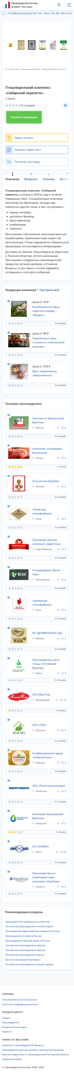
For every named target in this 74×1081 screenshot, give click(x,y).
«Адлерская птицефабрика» (42, 603)
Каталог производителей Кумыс (23, 959)
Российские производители (22, 13)
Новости (6, 1031)
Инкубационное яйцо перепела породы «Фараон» (46, 311)
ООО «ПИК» (39, 725)
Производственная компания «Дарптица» (46, 542)
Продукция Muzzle (12, 1059)
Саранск (38, 886)
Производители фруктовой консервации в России (32, 931)
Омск (46, 13)
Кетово (37, 458)
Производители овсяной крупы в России (27, 940)
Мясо (58, 13)
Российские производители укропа (24, 954)
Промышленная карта (14, 1027)
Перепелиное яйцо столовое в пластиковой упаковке (48, 342)
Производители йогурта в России (23, 936)
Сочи (36, 610)
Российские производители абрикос (25, 950)
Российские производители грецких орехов (29, 964)
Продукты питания (54, 13)
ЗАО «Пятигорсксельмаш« (49, 785)
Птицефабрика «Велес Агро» (46, 572)
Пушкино (39, 730)
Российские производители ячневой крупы (29, 926)
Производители (10, 1022)
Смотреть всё (49, 290)
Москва (38, 486)
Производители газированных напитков (27, 921)
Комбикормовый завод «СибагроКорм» (47, 755)
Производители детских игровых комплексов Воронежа (33, 1050)
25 (63, 852)
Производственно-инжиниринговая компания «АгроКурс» (46, 877)
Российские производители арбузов (25, 945)
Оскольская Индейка (45, 481)
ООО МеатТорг (41, 694)
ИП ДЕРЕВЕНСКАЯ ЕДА (47, 633)
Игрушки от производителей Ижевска (23, 1045)
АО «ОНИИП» (40, 846)
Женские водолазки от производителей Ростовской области (35, 1054)
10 (63, 700)
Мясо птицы (67, 13)
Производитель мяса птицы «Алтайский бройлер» (45, 664)
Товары (6, 1018)
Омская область (41, 13)
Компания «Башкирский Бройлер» (47, 816)
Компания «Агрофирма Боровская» (47, 451)
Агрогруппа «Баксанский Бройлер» (48, 420)
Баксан (38, 427)
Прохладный (41, 579)
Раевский (39, 823)
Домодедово (41, 700)
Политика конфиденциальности (20, 1004)
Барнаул (38, 762)
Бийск (37, 673)
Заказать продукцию (24, 117)
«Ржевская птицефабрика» (42, 511)
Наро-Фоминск (42, 549)
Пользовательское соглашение (19, 999)
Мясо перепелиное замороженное (44, 373)
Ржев (36, 519)
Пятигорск (39, 791)
